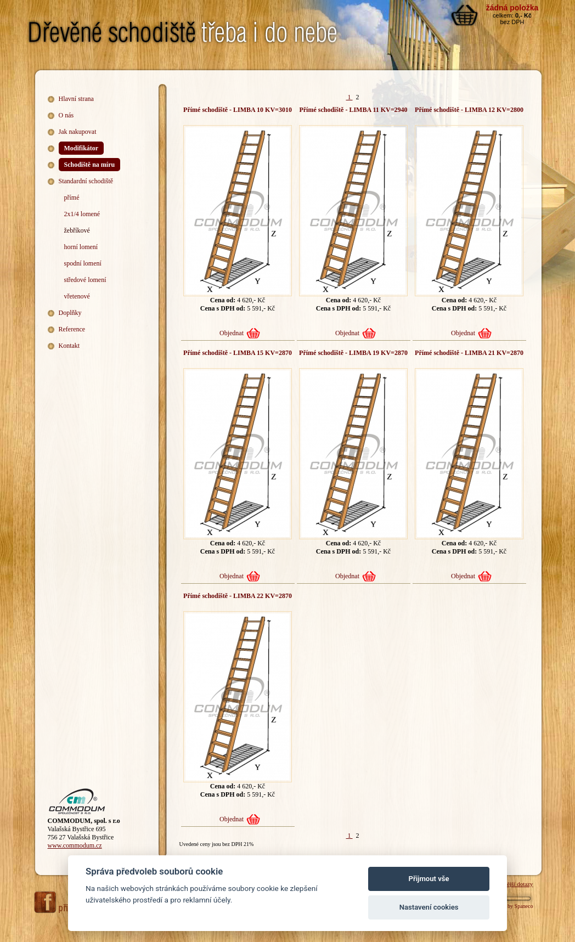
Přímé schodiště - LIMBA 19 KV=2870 (353, 353)
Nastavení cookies (429, 907)
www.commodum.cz (75, 845)
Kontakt (69, 345)
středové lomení (85, 280)
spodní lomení (83, 263)
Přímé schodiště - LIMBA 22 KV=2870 (237, 596)
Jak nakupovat (78, 132)
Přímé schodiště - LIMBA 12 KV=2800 (469, 110)
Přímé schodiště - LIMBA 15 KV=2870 (237, 353)
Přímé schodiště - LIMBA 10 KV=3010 (237, 110)
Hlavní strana (76, 99)
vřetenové (77, 296)
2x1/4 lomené (82, 214)
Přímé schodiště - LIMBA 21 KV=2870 (469, 353)
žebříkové (77, 230)
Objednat (231, 333)
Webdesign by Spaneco (507, 906)
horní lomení (81, 247)
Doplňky (70, 313)
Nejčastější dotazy (511, 884)
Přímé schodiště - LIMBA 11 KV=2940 (353, 110)
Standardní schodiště (86, 181)
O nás (66, 115)
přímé (72, 197)
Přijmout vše (429, 879)
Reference (72, 329)
